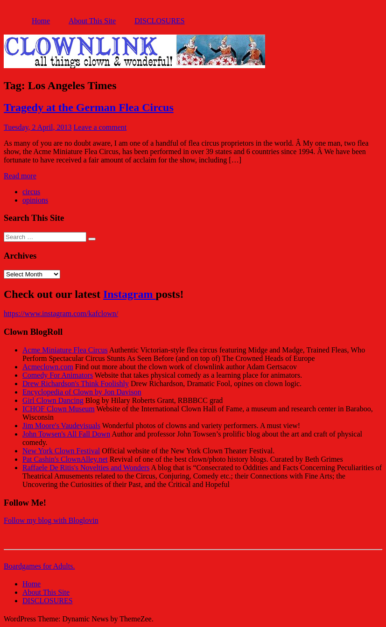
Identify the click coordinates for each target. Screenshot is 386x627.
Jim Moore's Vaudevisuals (61, 426)
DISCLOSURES (159, 21)
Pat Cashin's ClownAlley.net (65, 459)
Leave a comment (100, 127)
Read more (20, 176)
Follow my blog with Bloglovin (51, 520)
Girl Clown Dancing (53, 400)
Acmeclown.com (47, 367)
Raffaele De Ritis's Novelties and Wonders (86, 468)
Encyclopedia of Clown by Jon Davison (81, 392)
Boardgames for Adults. (39, 566)
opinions (35, 200)
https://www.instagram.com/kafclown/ (61, 313)
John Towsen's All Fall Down (66, 434)
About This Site (92, 21)
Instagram (129, 294)
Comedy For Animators (57, 375)
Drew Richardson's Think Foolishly (75, 383)
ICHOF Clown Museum (58, 409)
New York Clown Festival (61, 451)
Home (41, 21)
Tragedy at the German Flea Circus (89, 107)
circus (31, 192)
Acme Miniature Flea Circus (65, 350)
